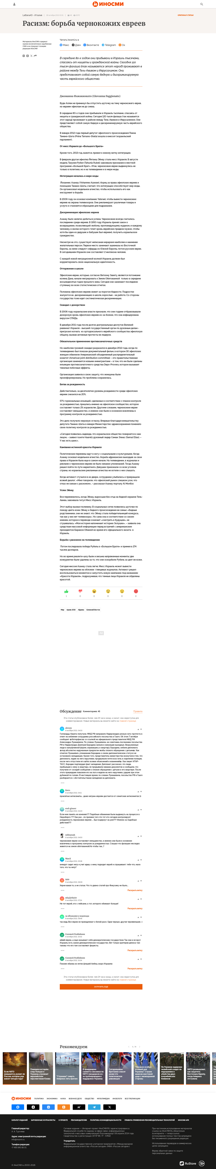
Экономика (52, 1099)
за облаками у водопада (77, 916)
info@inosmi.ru (18, 1139)
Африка (81, 610)
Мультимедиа (103, 1099)
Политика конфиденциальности (105, 1120)
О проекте (63, 1120)
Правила (137, 711)
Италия (38, 15)
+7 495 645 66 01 (19, 1147)
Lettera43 (27, 15)
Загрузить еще (101, 987)
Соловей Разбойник (75, 934)
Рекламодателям (79, 1120)
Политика (39, 1099)
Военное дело (75, 1099)
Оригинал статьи (185, 15)
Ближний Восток (93, 610)
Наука (63, 1099)
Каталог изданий (20, 1120)
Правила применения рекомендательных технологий (150, 1120)
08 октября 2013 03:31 (54, 15)
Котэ (67, 790)
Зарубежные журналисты (43, 1120)
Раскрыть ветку (135, 890)
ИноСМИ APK (183, 1120)
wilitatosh (70, 835)
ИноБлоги (117, 1099)
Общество (89, 1099)
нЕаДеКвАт (71, 898)
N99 (67, 879)
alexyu (68, 728)
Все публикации (132, 1099)
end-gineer (70, 808)
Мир (62, 610)
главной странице (127, 721)
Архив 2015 (71, 610)
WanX (68, 858)
